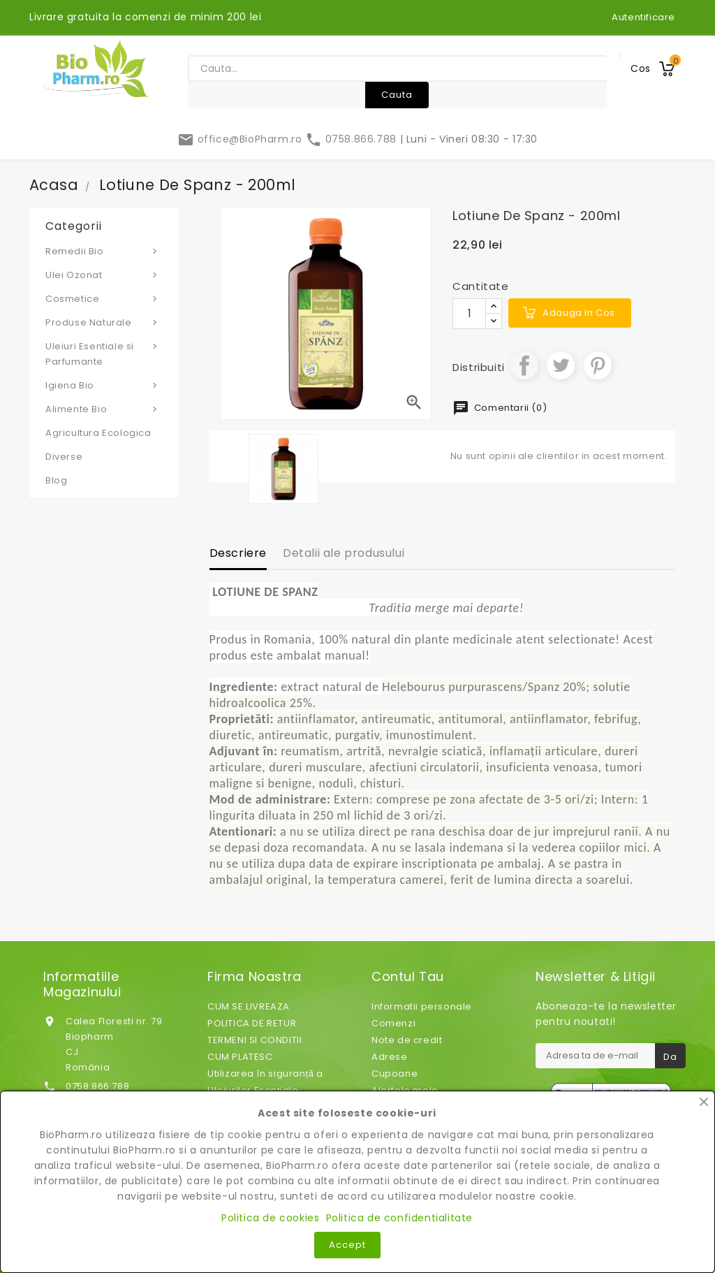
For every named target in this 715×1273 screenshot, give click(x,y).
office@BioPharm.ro (241, 139)
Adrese (389, 1056)
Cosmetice (103, 298)
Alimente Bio (103, 409)
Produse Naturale (103, 322)
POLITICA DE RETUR (251, 1023)
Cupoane (394, 1073)
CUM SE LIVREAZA (248, 1006)
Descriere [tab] (238, 553)
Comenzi (393, 1023)
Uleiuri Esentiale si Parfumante (103, 353)
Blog (56, 480)
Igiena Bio (103, 385)
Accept (347, 1244)
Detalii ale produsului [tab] (343, 553)
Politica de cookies (270, 1218)
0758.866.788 (352, 139)
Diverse (63, 456)
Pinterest (598, 365)
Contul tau (407, 976)
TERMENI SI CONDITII (254, 1040)
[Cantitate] (469, 313)
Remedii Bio (103, 251)
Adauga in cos (579, 312)
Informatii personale (421, 1006)
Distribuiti (524, 365)
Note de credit (406, 1040)
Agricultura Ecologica (98, 432)
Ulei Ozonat (103, 275)
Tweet (561, 365)
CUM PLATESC (240, 1056)
